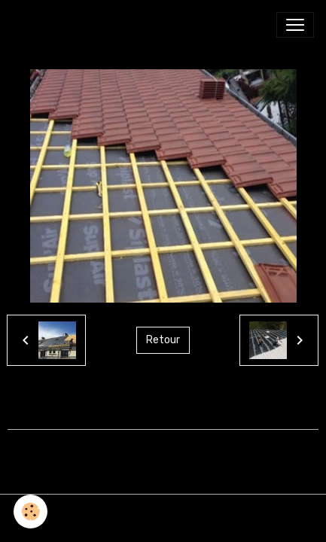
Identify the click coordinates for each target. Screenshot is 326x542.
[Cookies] (30, 511)
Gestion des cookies (163, 514)
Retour (163, 339)
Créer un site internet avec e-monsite (163, 449)
